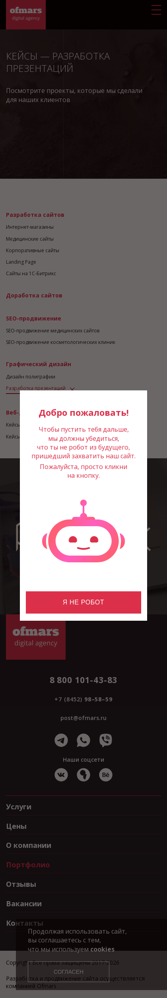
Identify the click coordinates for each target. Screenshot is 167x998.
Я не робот (83, 602)
